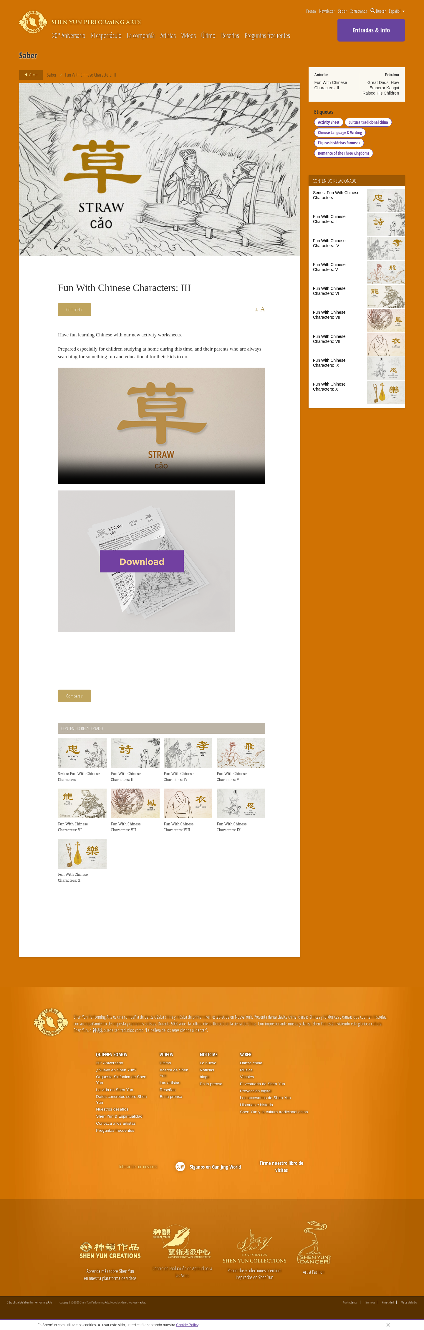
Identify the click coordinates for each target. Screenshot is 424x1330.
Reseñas (230, 35)
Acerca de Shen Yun (174, 1078)
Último (208, 35)
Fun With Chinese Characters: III (90, 74)
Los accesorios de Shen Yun (265, 1102)
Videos (188, 35)
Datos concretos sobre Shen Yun (121, 1104)
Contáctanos (358, 11)
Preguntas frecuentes (267, 35)
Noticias (209, 1059)
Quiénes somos (111, 1059)
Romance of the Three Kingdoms (344, 154)
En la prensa (171, 1101)
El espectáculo (106, 35)
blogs (205, 1081)
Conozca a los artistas (115, 1128)
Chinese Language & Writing (340, 134)
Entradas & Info (371, 30)
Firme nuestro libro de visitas (281, 1171)
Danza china (251, 1067)
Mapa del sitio (409, 1307)
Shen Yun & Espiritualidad (119, 1121)
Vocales (247, 1081)
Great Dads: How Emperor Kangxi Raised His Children (380, 87)
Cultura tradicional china (368, 123)
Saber (342, 11)
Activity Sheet (329, 123)
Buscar (378, 11)
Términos (370, 1307)
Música (246, 1075)
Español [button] (397, 11)
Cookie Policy (187, 1324)
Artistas (168, 35)
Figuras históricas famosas (339, 144)
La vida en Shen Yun (114, 1094)
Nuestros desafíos (112, 1114)
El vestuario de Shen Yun (262, 1088)
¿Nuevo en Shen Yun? (116, 1075)
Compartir (74, 309)
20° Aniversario (68, 35)
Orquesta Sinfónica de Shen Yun (121, 1084)
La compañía (141, 35)
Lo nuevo (208, 1067)
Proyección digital (255, 1095)
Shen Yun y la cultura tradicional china (274, 1116)
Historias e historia (256, 1109)
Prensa (311, 11)
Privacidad (388, 1307)
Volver (29, 74)
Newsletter (326, 11)
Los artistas (170, 1087)
